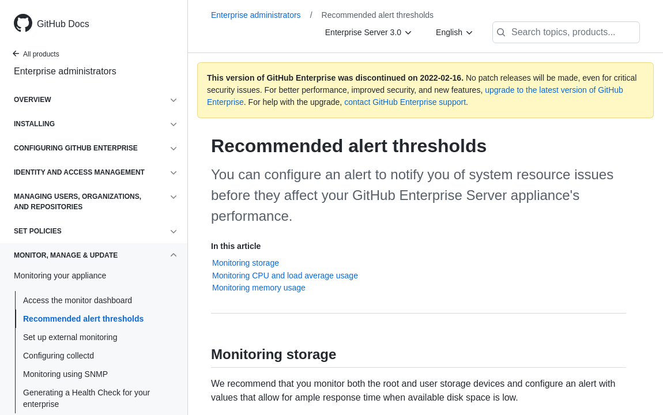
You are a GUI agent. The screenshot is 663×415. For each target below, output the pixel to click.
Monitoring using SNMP (65, 374)
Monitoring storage (245, 262)
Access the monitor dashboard (77, 300)
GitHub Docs (63, 24)
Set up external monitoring (70, 337)
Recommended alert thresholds (83, 318)
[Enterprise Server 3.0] (369, 32)
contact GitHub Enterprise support (405, 102)
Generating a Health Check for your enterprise (86, 398)
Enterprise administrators (65, 71)
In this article (236, 246)
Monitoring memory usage (259, 287)
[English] (455, 32)
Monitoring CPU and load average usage (285, 275)
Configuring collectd (58, 355)
